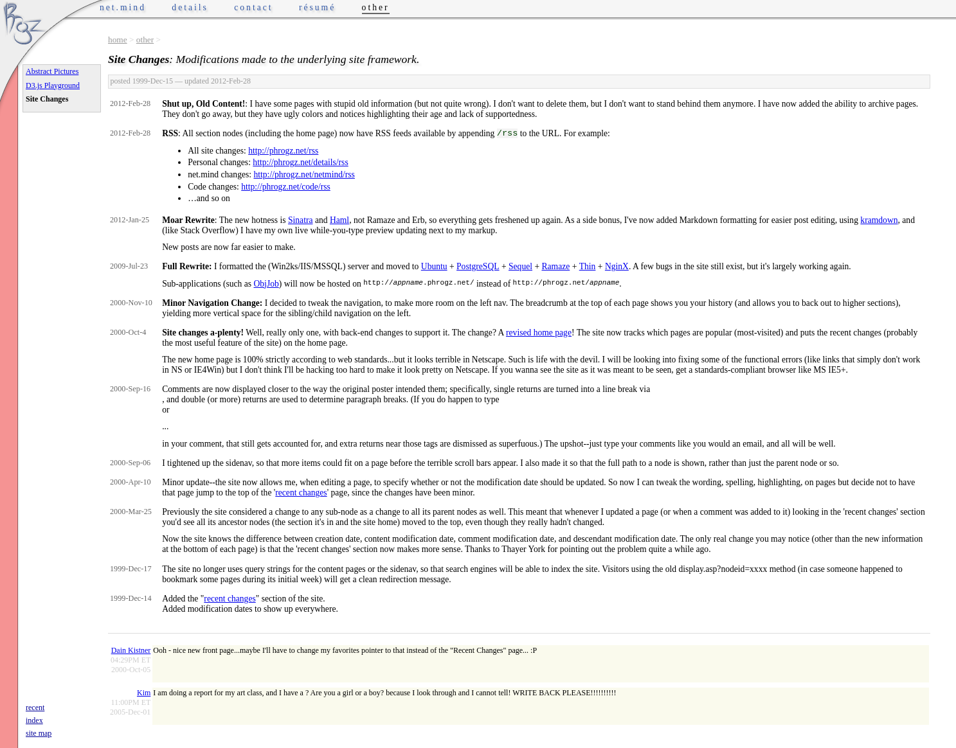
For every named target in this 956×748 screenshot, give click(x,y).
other (145, 39)
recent (35, 707)
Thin (587, 266)
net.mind (123, 7)
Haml (339, 220)
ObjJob (266, 284)
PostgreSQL (477, 266)
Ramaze (555, 266)
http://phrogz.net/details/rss (300, 162)
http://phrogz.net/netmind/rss (303, 174)
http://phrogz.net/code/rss (285, 186)
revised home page (539, 332)
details (190, 7)
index (34, 720)
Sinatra (300, 220)
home (117, 39)
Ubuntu (434, 266)
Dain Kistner (131, 650)
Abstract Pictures (52, 71)
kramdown (878, 220)
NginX (617, 266)
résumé (317, 7)
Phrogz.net (24, 23)
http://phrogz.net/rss (283, 151)
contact (253, 7)
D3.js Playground (53, 85)
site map (38, 733)
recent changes (301, 492)
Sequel (520, 266)
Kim (143, 692)
